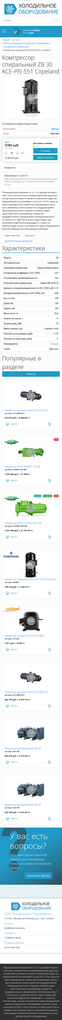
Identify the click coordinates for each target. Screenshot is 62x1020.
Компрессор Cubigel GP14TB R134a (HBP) (24, 635)
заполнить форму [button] (38, 875)
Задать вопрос (45, 157)
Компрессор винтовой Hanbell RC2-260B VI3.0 (26, 410)
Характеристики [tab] (12, 235)
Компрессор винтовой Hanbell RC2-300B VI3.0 (26, 692)
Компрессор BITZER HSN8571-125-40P (23, 466)
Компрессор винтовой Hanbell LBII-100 (23, 804)
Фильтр (31, 374)
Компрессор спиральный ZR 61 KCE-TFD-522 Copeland (30, 579)
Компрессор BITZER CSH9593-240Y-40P (23, 523)
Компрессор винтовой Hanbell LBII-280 (23, 748)
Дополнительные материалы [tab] (19, 241)
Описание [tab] (30, 235)
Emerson (55, 129)
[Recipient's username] (27, 20)
